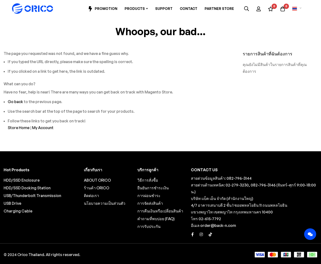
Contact (188, 9)
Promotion (102, 9)
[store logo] (32, 8)
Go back (15, 101)
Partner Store (219, 9)
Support (164, 9)
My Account (43, 127)
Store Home (18, 127)
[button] (297, 8)
